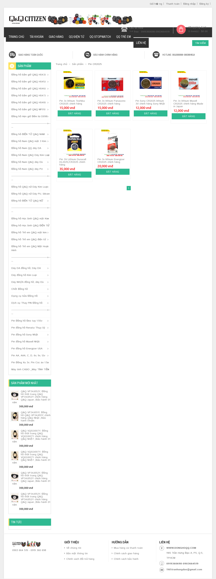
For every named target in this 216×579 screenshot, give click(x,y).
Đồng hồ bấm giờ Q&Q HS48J (28, 102)
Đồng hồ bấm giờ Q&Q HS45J (28, 81)
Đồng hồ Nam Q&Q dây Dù (27, 162)
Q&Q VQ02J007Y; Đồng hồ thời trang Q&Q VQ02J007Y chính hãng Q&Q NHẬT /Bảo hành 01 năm (31, 436)
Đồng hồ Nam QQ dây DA (26, 148)
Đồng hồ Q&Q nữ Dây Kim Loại (29, 187)
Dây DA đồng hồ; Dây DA (26, 268)
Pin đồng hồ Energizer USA (26, 348)
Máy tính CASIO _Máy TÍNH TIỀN (30, 369)
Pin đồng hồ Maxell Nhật (25, 341)
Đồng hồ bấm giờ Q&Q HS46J (28, 88)
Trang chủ (61, 64)
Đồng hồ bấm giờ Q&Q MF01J (28, 109)
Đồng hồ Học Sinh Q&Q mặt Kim (30, 218)
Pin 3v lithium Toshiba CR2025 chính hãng (72, 102)
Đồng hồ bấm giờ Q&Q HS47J (28, 95)
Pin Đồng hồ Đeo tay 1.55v (26, 321)
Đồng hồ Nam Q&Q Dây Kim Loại (30, 155)
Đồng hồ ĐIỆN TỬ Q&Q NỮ (27, 201)
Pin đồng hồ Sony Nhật (24, 334)
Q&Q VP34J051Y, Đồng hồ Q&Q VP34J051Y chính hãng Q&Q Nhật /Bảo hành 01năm (36, 416)
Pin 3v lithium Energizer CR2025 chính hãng (111, 161)
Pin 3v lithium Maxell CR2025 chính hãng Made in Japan (188, 103)
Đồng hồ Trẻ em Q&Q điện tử (28, 239)
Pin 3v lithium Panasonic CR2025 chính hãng (112, 102)
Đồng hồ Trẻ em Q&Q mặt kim (29, 232)
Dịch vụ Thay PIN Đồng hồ (26, 303)
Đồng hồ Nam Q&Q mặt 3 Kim (28, 141)
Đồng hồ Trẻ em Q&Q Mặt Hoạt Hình (29, 248)
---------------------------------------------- (31, 125)
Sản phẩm (77, 64)
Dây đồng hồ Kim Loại (24, 275)
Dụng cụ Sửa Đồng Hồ (24, 296)
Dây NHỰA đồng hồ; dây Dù (27, 282)
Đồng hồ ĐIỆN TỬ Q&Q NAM (28, 134)
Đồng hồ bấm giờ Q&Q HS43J (28, 74)
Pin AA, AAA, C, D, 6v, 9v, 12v (28, 355)
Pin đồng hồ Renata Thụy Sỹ (28, 328)
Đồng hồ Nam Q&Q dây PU (27, 169)
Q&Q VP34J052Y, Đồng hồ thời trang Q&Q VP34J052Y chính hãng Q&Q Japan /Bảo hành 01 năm (31, 397)
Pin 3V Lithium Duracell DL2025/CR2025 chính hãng (72, 162)
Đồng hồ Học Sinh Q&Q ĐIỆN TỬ (30, 225)
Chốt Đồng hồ (19, 289)
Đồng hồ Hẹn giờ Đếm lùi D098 (29, 116)
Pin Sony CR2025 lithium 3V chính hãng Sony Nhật (150, 102)
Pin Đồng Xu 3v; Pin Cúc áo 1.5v (30, 362)
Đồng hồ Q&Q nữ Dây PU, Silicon (30, 194)
